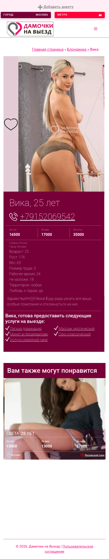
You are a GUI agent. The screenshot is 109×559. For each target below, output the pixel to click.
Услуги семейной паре (29, 340)
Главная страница (47, 49)
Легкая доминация (26, 328)
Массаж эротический (77, 328)
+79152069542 (47, 217)
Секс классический (75, 334)
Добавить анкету (55, 7)
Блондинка (76, 49)
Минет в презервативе (29, 334)
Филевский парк (95, 455)
